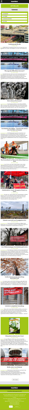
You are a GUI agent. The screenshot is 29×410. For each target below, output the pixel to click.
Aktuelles (14, 6)
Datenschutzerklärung (14, 405)
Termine (14, 10)
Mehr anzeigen (15, 379)
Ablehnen (17, 408)
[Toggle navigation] (1, 1)
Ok (10, 408)
